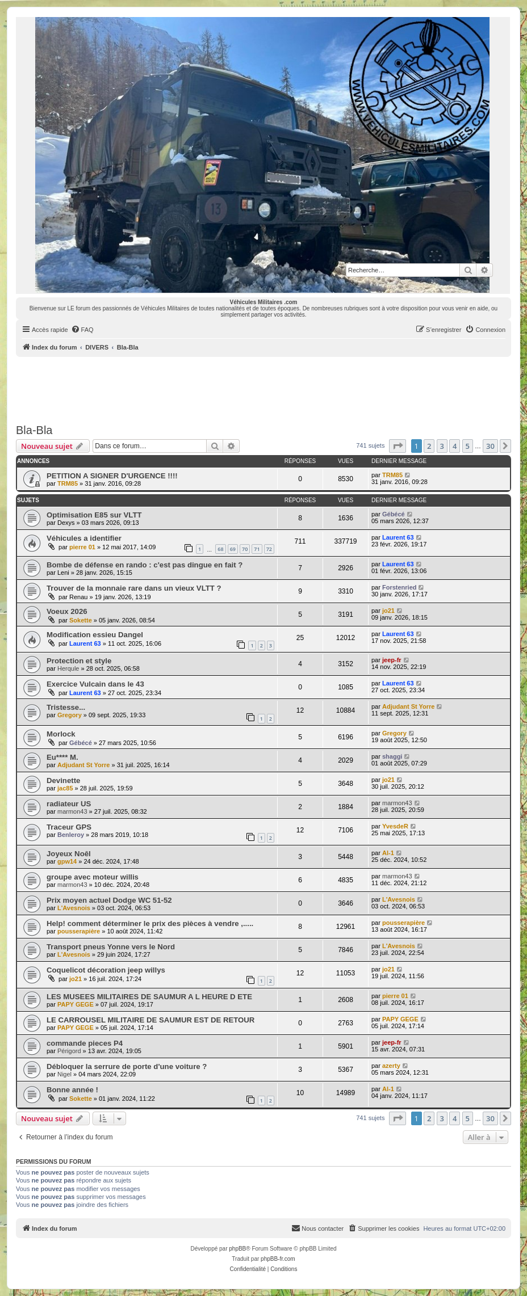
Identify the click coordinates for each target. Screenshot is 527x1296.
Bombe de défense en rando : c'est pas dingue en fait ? (144, 565)
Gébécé (393, 514)
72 (269, 549)
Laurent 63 (398, 537)
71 (257, 549)
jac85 (65, 788)
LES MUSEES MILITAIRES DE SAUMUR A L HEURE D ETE (149, 996)
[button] (397, 446)
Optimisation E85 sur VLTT (94, 515)
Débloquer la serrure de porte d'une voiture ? (127, 1066)
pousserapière (78, 931)
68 (220, 549)
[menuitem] (82, 329)
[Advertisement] (263, 388)
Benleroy (70, 834)
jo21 (388, 610)
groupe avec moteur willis (93, 877)
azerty (391, 1065)
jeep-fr (391, 660)
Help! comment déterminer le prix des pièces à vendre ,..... (150, 923)
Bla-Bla (34, 430)
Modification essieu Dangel (95, 634)
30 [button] (490, 446)
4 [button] (455, 446)
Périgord (69, 1050)
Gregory (69, 715)
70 (245, 549)
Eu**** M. (62, 757)
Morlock (61, 734)
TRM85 (67, 483)
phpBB (237, 1248)
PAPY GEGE (75, 1004)
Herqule (68, 668)
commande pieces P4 (85, 1043)
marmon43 (72, 811)
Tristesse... (66, 707)
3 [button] (442, 446)
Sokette (80, 620)
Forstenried (399, 587)
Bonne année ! (72, 1089)
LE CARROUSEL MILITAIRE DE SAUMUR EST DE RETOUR (150, 1020)
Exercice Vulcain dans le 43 (95, 684)
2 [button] (429, 446)
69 (233, 549)
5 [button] (468, 446)
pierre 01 (82, 547)
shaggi (392, 756)
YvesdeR (395, 826)
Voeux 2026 (67, 611)
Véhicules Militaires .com (264, 302)
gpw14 (67, 861)
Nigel (64, 1074)
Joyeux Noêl (69, 853)
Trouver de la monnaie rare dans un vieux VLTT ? (134, 588)
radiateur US (69, 804)
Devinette (63, 780)
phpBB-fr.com (278, 1259)
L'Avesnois (73, 907)
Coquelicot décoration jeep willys (106, 970)
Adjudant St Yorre (408, 706)
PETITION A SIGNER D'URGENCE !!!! (112, 476)
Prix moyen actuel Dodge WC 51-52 (109, 900)
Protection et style (79, 661)
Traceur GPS (69, 827)
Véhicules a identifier (84, 538)
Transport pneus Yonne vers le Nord (111, 946)
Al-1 (388, 852)
